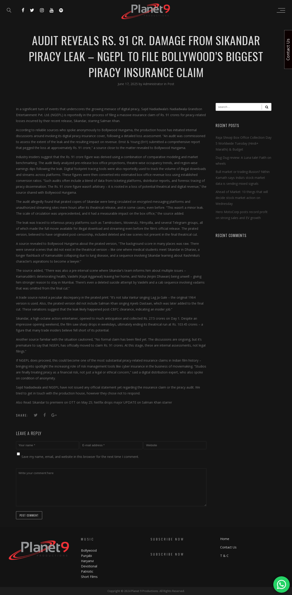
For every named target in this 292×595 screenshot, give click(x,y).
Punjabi (86, 555)
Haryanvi (87, 561)
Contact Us (228, 547)
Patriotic (87, 571)
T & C (224, 555)
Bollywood (89, 550)
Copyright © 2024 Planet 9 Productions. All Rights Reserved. (146, 591)
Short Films (89, 576)
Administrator (153, 84)
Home (224, 539)
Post (170, 84)
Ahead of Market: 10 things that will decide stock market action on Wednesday (242, 198)
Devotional (89, 566)
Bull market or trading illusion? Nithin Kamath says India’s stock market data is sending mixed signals (243, 178)
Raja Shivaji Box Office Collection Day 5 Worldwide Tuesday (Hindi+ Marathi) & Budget (243, 143)
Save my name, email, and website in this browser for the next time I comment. (80, 456)
